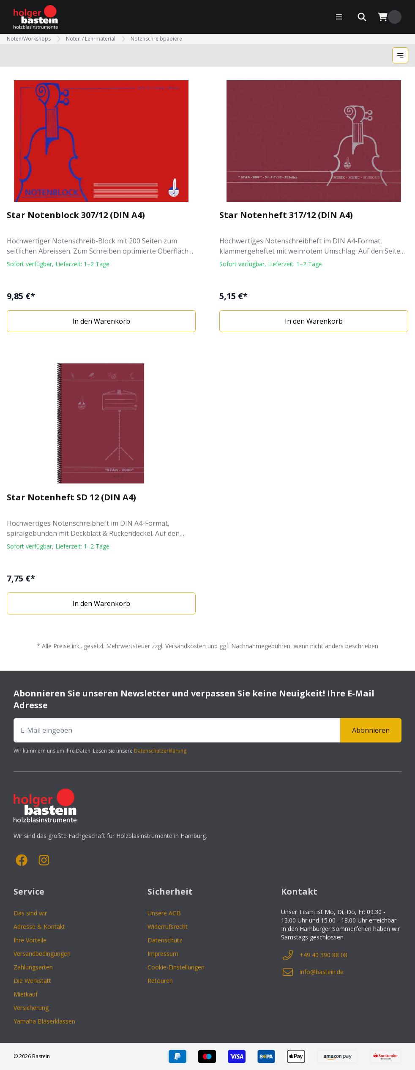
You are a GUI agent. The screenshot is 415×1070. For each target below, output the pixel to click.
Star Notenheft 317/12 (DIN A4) (286, 215)
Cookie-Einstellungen (176, 967)
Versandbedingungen (42, 954)
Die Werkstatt (32, 981)
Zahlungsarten (33, 967)
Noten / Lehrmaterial (90, 38)
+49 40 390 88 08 (314, 955)
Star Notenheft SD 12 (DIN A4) (71, 497)
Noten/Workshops (29, 38)
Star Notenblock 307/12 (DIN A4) (76, 215)
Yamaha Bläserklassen (44, 1021)
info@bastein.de (312, 972)
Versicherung (31, 1008)
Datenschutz (164, 940)
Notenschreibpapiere (156, 38)
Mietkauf (26, 994)
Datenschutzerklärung (160, 750)
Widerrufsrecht (167, 927)
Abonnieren (371, 730)
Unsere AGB (164, 913)
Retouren (160, 981)
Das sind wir (30, 913)
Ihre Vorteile (30, 940)
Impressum (162, 954)
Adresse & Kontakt (39, 927)
